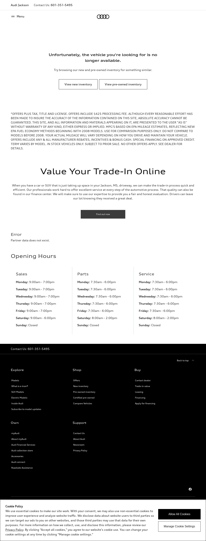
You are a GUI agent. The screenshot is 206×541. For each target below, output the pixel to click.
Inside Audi (17, 403)
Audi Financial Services (23, 444)
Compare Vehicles (82, 403)
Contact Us (79, 433)
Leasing (139, 392)
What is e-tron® (19, 386)
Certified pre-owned (84, 397)
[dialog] (103, 520)
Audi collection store (22, 450)
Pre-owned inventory (84, 392)
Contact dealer (143, 380)
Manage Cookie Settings (179, 526)
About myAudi (18, 439)
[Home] (103, 17)
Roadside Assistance (22, 467)
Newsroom (78, 444)
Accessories (17, 456)
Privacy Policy (80, 450)
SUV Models (17, 392)
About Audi (79, 439)
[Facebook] (190, 489)
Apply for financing (145, 403)
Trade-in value (142, 386)
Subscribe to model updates (26, 409)
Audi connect (18, 462)
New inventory (80, 386)
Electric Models (19, 397)
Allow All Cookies (179, 514)
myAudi (15, 433)
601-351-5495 (62, 5)
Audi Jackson (20, 5)
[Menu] (17, 17)
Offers (76, 380)
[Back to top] (186, 360)
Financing (140, 397)
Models (15, 380)
